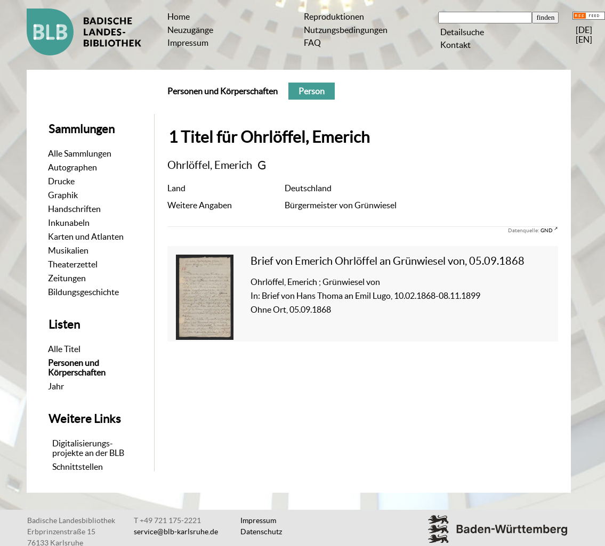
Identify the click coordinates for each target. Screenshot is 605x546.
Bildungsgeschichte (83, 292)
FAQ (312, 42)
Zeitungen (67, 278)
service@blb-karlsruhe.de (176, 531)
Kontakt (455, 45)
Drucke (61, 181)
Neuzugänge (190, 30)
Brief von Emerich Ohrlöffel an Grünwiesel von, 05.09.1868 (388, 261)
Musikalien (68, 250)
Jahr (56, 386)
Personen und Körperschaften (77, 367)
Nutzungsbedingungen (346, 30)
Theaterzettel (73, 264)
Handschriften (74, 209)
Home (178, 16)
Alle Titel (64, 349)
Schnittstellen (77, 466)
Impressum (187, 42)
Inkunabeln (69, 222)
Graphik (63, 195)
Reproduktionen (334, 16)
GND (547, 230)
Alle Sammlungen (79, 153)
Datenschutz (261, 531)
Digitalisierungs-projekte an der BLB (88, 448)
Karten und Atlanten (86, 236)
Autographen (72, 167)
